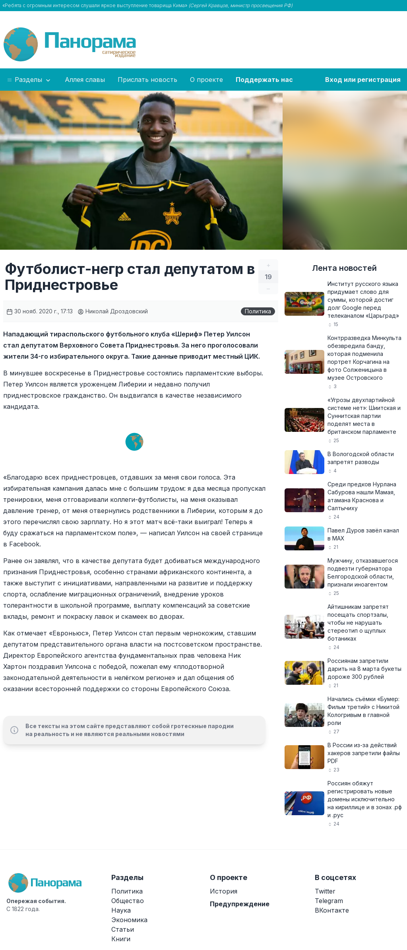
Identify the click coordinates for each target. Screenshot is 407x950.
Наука (121, 910)
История (223, 891)
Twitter (325, 891)
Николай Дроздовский (113, 311)
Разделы (29, 80)
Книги (120, 939)
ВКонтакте (332, 910)
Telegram (329, 901)
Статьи (122, 929)
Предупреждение (239, 904)
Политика (258, 311)
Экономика (129, 920)
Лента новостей (344, 268)
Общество (127, 901)
